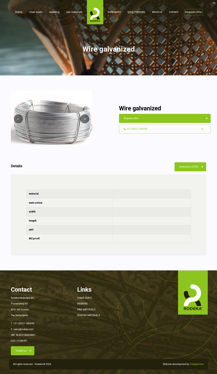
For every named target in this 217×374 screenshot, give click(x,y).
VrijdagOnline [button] (197, 364)
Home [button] (18, 12)
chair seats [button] (35, 12)
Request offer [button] (193, 12)
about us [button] (157, 11)
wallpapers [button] (114, 11)
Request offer (131, 118)
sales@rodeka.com (23, 329)
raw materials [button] (74, 12)
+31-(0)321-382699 (23, 323)
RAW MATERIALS (86, 309)
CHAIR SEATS (84, 297)
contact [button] (173, 11)
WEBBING (82, 303)
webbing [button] (54, 12)
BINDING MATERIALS (88, 315)
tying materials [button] (136, 11)
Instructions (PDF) (188, 166)
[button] (95, 12)
